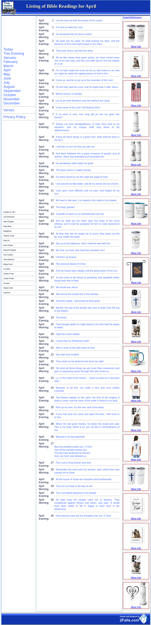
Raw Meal (7, 226)
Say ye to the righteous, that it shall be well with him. (83, 243)
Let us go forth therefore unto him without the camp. (83, 100)
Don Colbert (8, 255)
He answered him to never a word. (74, 34)
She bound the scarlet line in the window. (77, 294)
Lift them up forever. (66, 257)
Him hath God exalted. (67, 354)
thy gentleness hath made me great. (75, 163)
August (9, 87)
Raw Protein (8, 245)
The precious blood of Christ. (71, 264)
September (12, 91)
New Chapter (8, 222)
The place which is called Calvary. (73, 170)
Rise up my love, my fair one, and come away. (80, 407)
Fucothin (6, 269)
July (6, 82)
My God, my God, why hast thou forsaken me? (80, 250)
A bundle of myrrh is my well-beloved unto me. (80, 214)
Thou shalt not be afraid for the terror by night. (80, 361)
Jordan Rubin (8, 278)
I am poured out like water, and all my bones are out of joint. (87, 184)
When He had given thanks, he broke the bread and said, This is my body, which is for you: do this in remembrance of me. (86, 427)
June (7, 78)
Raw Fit (6, 241)
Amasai (6, 283)
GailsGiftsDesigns (132, 17)
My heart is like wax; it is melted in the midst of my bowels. (86, 200)
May (6, 74)
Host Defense (8, 260)
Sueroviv (6, 293)
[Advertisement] (17, 32)
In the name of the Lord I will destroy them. (78, 107)
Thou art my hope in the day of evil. (74, 486)
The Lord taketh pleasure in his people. (76, 493)
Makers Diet (8, 288)
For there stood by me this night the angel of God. (82, 177)
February (10, 62)
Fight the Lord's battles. (68, 334)
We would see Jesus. (67, 287)
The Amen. (61, 317)
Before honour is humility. (69, 94)
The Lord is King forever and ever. (74, 462)
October (9, 95)
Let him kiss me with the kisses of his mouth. (79, 20)
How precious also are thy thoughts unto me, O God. (83, 515)
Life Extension (9, 217)
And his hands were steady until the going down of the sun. (87, 270)
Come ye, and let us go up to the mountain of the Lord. (84, 80)
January (9, 58)
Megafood (7, 231)
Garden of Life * (9, 212)
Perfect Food (8, 274)
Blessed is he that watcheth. (70, 437)
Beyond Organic (9, 250)
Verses (8, 110)
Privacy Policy (14, 117)
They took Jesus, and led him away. (74, 50)
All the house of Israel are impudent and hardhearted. (84, 479)
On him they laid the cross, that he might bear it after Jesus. (87, 87)
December (11, 103)
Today (8, 49)
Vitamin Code (8, 236)
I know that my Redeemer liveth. (73, 341)
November (11, 99)
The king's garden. (65, 207)
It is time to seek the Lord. (69, 27)
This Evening (13, 53)
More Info (136, 45)
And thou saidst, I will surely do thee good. (78, 301)
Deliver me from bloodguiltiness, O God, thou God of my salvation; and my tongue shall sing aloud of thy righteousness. (86, 127)
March (8, 66)
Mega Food (7, 264)
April (7, 70)
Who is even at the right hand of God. (75, 347)
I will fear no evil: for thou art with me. (75, 146)
